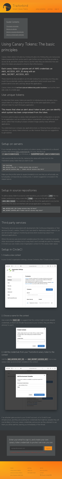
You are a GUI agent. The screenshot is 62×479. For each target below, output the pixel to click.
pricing (50, 9)
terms (41, 467)
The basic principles (12, 26)
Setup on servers (11, 29)
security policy (43, 469)
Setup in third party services (15, 34)
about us (30, 469)
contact (42, 471)
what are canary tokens (16, 471)
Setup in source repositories (15, 32)
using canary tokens (15, 469)
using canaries (40, 9)
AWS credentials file (23, 151)
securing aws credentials (16, 474)
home (11, 467)
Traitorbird (20, 5)
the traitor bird (31, 471)
